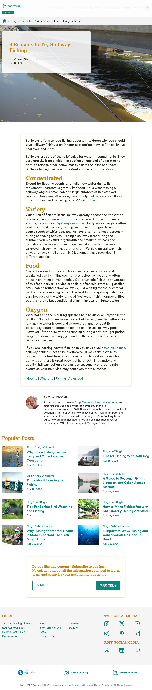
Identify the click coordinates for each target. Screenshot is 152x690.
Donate (73, 627)
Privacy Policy (48, 636)
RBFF (141, 8)
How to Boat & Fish (13, 631)
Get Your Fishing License (102, 8)
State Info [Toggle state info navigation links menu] (53, 8)
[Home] (5, 21)
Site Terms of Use (50, 627)
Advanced (75, 378)
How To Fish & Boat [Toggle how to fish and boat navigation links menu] (66, 8)
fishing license (114, 348)
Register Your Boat (83, 8)
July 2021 (27, 21)
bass (93, 200)
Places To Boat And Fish (123, 8)
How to (31, 378)
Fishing (61, 378)
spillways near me (71, 223)
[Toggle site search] (147, 8)
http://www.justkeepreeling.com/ (96, 402)
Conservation (10, 636)
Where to (46, 378)
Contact (74, 623)
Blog (136, 8)
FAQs (43, 631)
